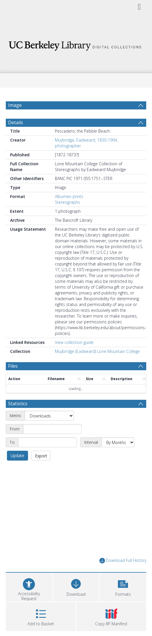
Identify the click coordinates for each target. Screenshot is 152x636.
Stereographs (67, 202)
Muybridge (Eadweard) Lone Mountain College (97, 351)
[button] (123, 586)
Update (17, 455)
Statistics (17, 403)
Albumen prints (69, 196)
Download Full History (122, 561)
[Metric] (49, 416)
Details (15, 122)
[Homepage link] (76, 44)
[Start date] (52, 429)
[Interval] (117, 442)
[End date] (47, 442)
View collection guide (74, 342)
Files (13, 366)
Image (15, 105)
